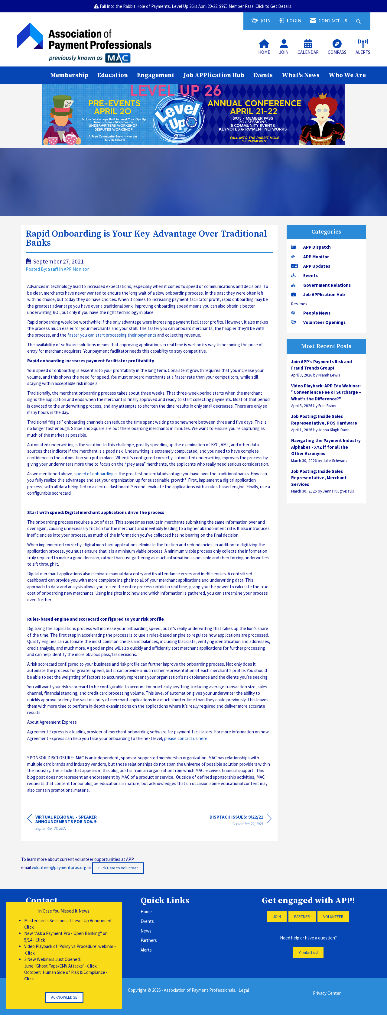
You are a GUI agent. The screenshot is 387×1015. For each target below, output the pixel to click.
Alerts (146, 950)
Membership (69, 75)
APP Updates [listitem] (310, 266)
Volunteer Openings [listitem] (318, 322)
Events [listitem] (304, 275)
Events (263, 75)
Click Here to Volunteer (118, 868)
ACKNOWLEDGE (64, 997)
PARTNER (302, 916)
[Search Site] (359, 21)
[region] (241, 821)
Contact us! (308, 952)
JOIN (277, 916)
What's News (301, 75)
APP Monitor (76, 269)
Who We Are (347, 75)
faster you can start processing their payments (111, 335)
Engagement (155, 75)
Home (146, 911)
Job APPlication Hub (214, 75)
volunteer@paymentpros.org (59, 868)
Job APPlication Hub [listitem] (318, 294)
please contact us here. (186, 738)
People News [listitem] (310, 313)
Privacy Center (327, 993)
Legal (244, 990)
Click (29, 927)
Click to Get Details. (274, 6)
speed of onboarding (94, 474)
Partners (149, 940)
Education (112, 75)
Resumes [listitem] (299, 303)
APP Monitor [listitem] (310, 257)
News (146, 931)
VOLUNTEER (333, 916)
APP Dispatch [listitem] (311, 247)
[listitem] (326, 368)
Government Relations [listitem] (321, 285)
